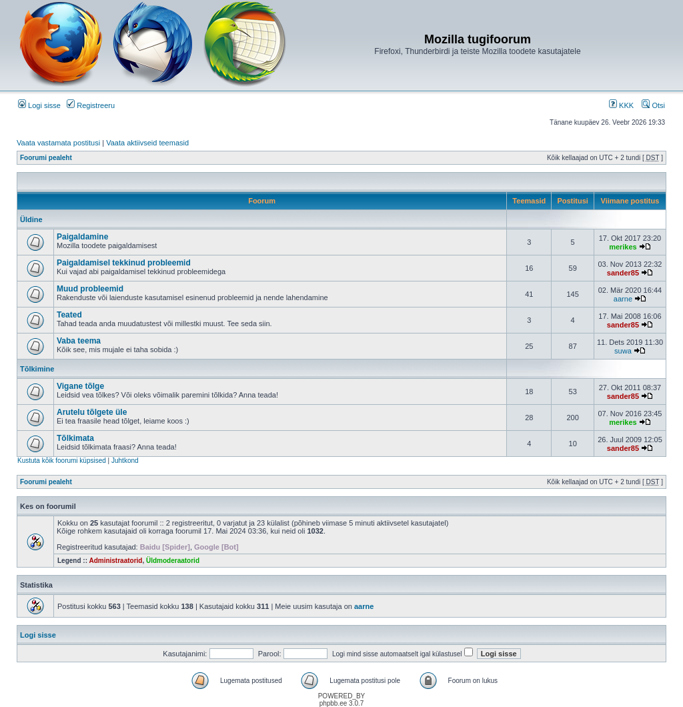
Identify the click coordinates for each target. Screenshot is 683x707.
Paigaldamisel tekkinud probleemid (124, 262)
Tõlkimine (37, 369)
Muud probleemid (90, 288)
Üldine (31, 219)
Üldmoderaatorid (172, 560)
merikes (623, 247)
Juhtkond (125, 460)
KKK (621, 105)
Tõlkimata (75, 438)
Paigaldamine (82, 236)
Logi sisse (39, 105)
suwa (623, 351)
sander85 (623, 273)
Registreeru (91, 105)
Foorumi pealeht (46, 157)
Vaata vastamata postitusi (58, 143)
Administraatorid (115, 560)
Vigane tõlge (80, 386)
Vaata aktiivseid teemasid (147, 143)
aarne (623, 299)
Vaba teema (79, 340)
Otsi (653, 105)
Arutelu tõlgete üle (92, 412)
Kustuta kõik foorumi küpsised (61, 460)
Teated (69, 314)
